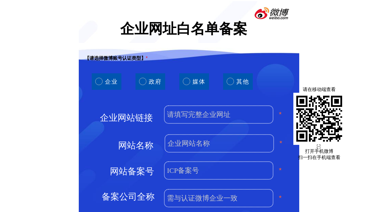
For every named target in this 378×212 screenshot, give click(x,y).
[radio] (106, 81)
